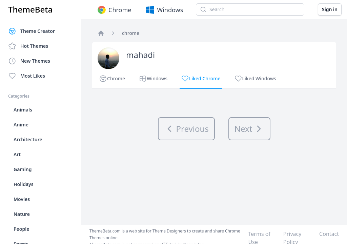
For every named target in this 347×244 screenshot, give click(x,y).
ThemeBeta (30, 9)
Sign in (330, 9)
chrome (130, 33)
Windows (164, 9)
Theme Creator (31, 31)
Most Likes (26, 76)
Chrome (113, 9)
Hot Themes (28, 46)
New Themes (29, 61)
